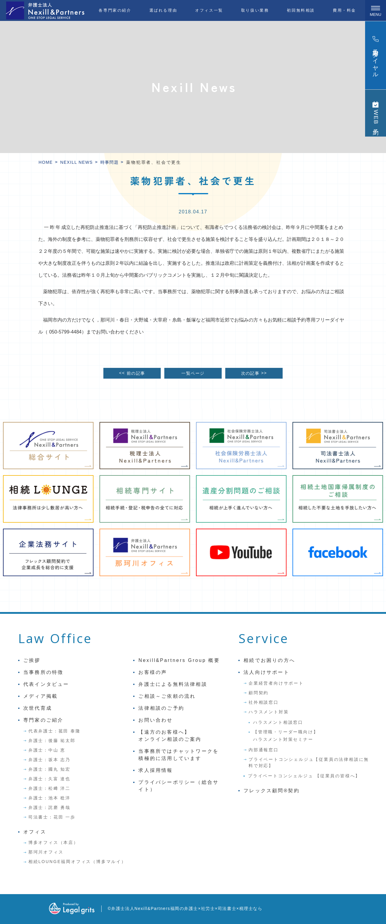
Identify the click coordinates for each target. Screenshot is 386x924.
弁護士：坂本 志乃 (49, 759)
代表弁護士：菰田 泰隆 (54, 731)
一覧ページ (192, 373)
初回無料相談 (301, 10)
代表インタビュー (46, 684)
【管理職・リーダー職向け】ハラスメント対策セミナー (285, 735)
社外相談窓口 (264, 702)
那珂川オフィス (46, 852)
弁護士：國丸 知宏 (49, 769)
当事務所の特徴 (43, 672)
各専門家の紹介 (115, 10)
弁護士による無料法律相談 (172, 684)
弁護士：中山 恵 (46, 750)
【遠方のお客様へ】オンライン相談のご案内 (169, 735)
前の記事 (132, 373)
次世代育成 (37, 708)
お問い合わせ (155, 720)
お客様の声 (152, 672)
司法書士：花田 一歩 (52, 817)
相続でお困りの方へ (269, 660)
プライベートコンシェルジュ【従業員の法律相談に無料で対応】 (309, 762)
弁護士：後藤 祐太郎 (52, 740)
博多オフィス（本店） (53, 842)
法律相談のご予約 (161, 708)
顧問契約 (259, 692)
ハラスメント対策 (269, 711)
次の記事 (254, 373)
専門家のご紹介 (43, 720)
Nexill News (76, 162)
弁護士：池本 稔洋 (49, 798)
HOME (46, 162)
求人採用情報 (155, 770)
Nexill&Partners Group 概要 (179, 660)
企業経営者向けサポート (276, 683)
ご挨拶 (32, 660)
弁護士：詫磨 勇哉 (49, 807)
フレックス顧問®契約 (271, 790)
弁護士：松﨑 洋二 (49, 788)
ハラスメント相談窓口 (278, 722)
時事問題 (109, 162)
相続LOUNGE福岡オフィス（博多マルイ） (77, 861)
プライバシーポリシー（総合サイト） (178, 786)
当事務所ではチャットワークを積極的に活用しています (178, 755)
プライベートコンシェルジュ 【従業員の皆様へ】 (304, 775)
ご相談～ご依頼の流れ (167, 696)
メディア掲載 (40, 696)
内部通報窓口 (264, 749)
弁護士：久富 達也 (49, 778)
